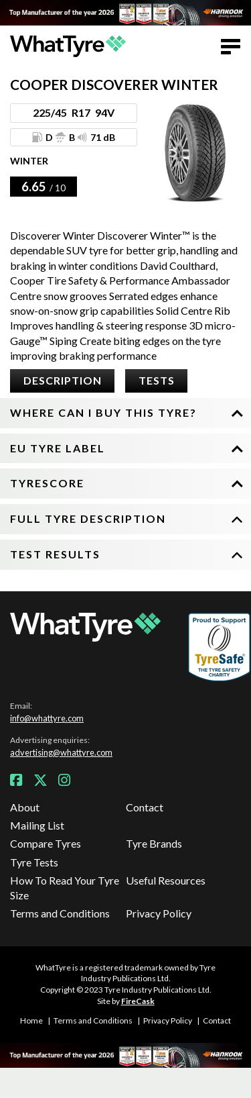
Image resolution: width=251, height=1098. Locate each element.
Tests (157, 380)
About (24, 807)
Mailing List (37, 825)
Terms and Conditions (60, 913)
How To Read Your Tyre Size (64, 887)
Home (31, 1020)
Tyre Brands (154, 843)
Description (62, 380)
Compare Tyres (45, 843)
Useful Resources (165, 880)
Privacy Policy (158, 913)
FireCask (138, 1001)
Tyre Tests (34, 862)
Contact (144, 807)
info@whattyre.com (47, 718)
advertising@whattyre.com (61, 752)
